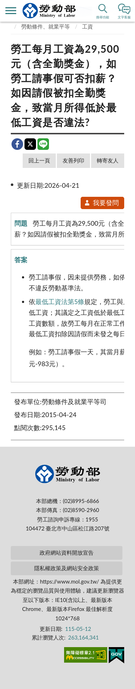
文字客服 (124, 17)
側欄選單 (10, 10)
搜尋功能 (102, 17)
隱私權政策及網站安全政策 (66, 568)
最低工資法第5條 (59, 302)
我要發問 (101, 203)
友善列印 (73, 160)
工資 (87, 26)
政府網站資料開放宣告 (67, 552)
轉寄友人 (107, 160)
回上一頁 (39, 160)
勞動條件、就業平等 (45, 26)
